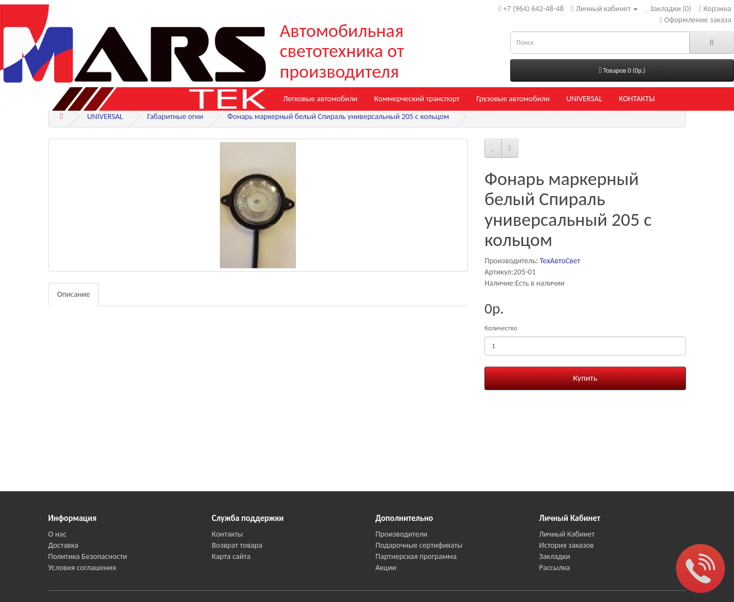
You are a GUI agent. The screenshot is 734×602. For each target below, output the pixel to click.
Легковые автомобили (320, 98)
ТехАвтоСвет (560, 261)
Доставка (63, 545)
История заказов (566, 545)
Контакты (227, 534)
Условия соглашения (82, 567)
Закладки (555, 556)
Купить (585, 378)
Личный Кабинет (567, 534)
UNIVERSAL (584, 98)
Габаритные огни (175, 116)
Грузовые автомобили (512, 98)
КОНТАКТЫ (637, 98)
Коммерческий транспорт (417, 98)
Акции (385, 567)
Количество (500, 328)
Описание (73, 294)
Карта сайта (231, 556)
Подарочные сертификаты (419, 545)
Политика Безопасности (87, 556)
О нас (57, 534)
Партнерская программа (416, 556)
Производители (401, 534)
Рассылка (554, 567)
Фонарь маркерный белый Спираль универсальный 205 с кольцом (338, 116)
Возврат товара (237, 545)
